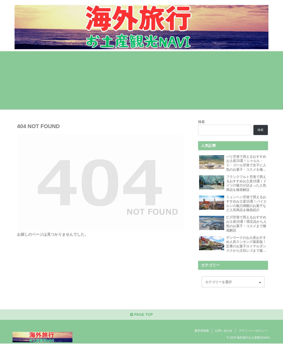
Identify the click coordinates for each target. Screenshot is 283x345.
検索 (201, 122)
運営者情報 (201, 332)
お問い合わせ (223, 332)
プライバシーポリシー (253, 332)
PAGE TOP (141, 316)
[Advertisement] (141, 80)
